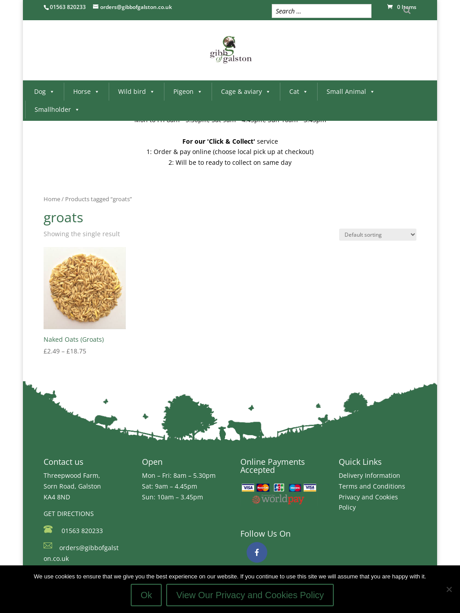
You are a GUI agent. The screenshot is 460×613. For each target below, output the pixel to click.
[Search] (407, 10)
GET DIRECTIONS (69, 513)
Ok (146, 595)
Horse (86, 91)
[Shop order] (377, 235)
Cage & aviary (246, 91)
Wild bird (136, 91)
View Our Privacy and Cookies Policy (250, 595)
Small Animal (351, 91)
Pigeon (188, 91)
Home (52, 199)
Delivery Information (369, 475)
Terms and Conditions (372, 486)
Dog (44, 91)
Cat (298, 91)
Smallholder (57, 109)
